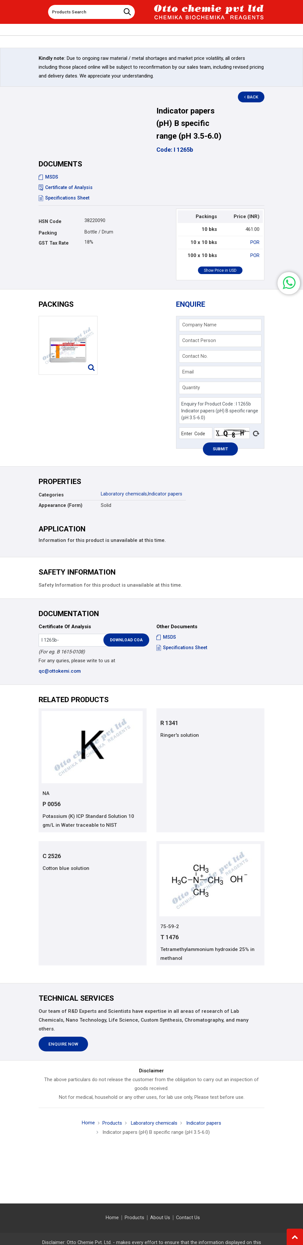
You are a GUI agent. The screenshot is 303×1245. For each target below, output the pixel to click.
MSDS (48, 177)
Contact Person (199, 340)
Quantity (191, 387)
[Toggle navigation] (38, 9)
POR (254, 242)
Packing (48, 232)
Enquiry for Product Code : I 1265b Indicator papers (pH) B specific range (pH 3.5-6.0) (220, 410)
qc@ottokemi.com (60, 671)
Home (88, 1123)
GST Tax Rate (54, 243)
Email (188, 372)
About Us (160, 1217)
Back (251, 97)
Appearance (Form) (60, 505)
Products (112, 1123)
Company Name (199, 325)
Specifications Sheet (64, 197)
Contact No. (195, 356)
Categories (51, 494)
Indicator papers (165, 493)
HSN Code (50, 221)
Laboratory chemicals (124, 493)
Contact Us (188, 1217)
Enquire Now (63, 1044)
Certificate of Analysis (66, 187)
